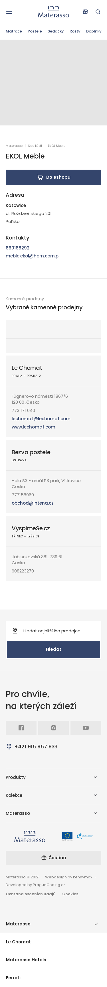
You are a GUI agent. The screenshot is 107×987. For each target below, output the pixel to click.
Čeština (53, 858)
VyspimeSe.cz (31, 528)
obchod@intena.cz (33, 503)
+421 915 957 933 (31, 746)
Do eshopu (53, 177)
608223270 (23, 571)
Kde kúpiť (35, 146)
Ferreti (13, 978)
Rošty (75, 31)
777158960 (23, 495)
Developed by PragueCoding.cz (35, 885)
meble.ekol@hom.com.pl (33, 256)
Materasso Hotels (26, 960)
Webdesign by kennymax (68, 877)
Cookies (70, 894)
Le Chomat (27, 368)
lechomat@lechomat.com (41, 419)
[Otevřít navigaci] (9, 11)
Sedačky (56, 31)
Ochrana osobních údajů (31, 894)
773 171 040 (23, 410)
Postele (35, 31)
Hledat (53, 649)
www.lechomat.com (33, 427)
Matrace (14, 31)
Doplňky (94, 31)
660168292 (17, 248)
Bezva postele (31, 452)
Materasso (14, 146)
